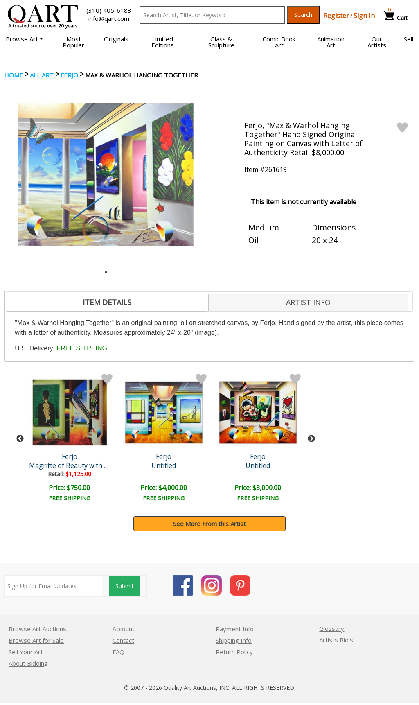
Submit (124, 586)
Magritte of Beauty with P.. (71, 465)
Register (336, 15)
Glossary (331, 628)
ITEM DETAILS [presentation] (107, 302)
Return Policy (234, 652)
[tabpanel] (105, 174)
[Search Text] (212, 15)
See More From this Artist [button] (209, 524)
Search (303, 14)
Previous (20, 439)
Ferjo (69, 75)
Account (124, 629)
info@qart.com (108, 18)
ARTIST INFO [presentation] (308, 302)
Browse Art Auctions (37, 629)
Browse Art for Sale (36, 640)
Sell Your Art (26, 652)
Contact (123, 640)
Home (13, 75)
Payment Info (235, 629)
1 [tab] (106, 272)
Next (311, 439)
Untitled (165, 465)
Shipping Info (234, 640)
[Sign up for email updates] (53, 586)
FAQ (118, 652)
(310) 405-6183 (108, 10)
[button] (24, 39)
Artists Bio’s (336, 640)
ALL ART (42, 75)
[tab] (107, 303)
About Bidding (28, 663)
